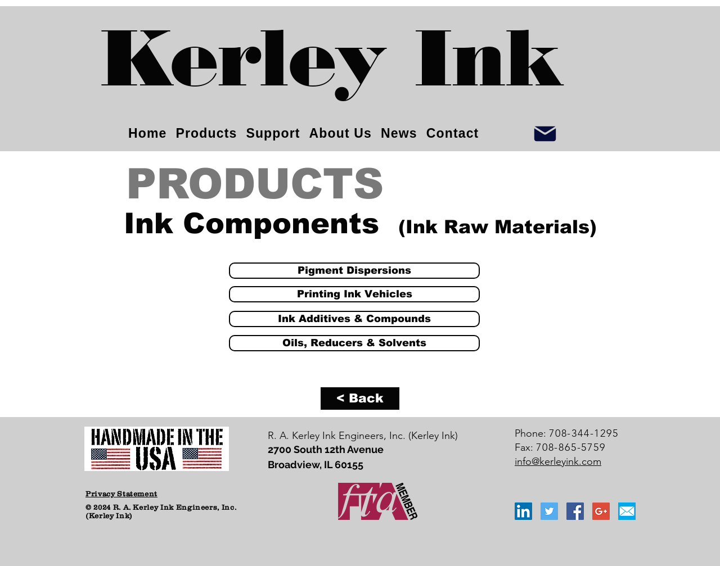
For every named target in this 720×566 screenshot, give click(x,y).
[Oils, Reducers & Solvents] (354, 343)
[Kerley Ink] (332, 67)
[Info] (545, 133)
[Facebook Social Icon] (575, 511)
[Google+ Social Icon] (601, 511)
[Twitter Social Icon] (549, 511)
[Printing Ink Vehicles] (354, 294)
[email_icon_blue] (627, 511)
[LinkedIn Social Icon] (523, 511)
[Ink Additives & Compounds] (354, 319)
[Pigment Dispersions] (354, 270)
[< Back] (360, 398)
